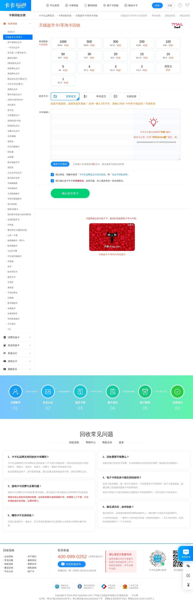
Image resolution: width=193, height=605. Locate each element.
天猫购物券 (12, 183)
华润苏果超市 (13, 319)
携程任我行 (12, 58)
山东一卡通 (12, 235)
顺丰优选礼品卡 (14, 94)
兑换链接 (125, 96)
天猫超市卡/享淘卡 (13, 37)
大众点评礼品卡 (14, 173)
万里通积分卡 (13, 115)
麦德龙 (10, 287)
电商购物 (17, 23)
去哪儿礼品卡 (13, 131)
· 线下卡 (30, 571)
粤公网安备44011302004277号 (88, 598)
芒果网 (10, 298)
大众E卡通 (12, 251)
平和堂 (10, 225)
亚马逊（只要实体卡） (17, 53)
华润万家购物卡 (14, 199)
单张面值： (44, 43)
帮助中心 (91, 442)
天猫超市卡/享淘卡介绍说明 (133, 15)
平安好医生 (12, 292)
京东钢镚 (11, 136)
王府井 (10, 282)
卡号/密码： (44, 112)
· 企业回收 (8, 556)
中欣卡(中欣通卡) (15, 84)
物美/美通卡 (12, 209)
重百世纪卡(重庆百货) (17, 230)
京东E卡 (11, 32)
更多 (121, 442)
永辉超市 (11, 308)
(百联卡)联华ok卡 (15, 100)
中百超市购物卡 (14, 256)
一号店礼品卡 (13, 47)
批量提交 (64, 96)
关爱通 (10, 261)
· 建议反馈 (8, 567)
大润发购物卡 (13, 193)
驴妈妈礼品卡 (13, 126)
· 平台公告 (8, 571)
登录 (157, 5)
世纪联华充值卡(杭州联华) (19, 214)
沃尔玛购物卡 (13, 146)
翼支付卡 (11, 277)
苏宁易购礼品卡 (14, 42)
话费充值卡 (17, 337)
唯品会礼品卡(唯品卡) (17, 79)
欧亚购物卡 (12, 246)
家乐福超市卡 (13, 162)
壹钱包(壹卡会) (14, 120)
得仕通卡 (11, 105)
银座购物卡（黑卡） (16, 240)
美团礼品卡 (12, 89)
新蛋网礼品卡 (13, 68)
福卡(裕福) (12, 204)
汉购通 (10, 157)
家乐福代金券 (13, 178)
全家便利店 (12, 313)
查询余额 (156, 15)
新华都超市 (12, 303)
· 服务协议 (31, 560)
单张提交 (94, 96)
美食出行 (17, 353)
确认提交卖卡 (70, 193)
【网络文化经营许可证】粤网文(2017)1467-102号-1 (129, 598)
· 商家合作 (31, 564)
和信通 (10, 152)
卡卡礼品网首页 (46, 15)
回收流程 (74, 442)
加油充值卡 (17, 345)
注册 (170, 5)
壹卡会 (10, 110)
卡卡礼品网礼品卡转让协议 (92, 174)
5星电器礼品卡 (14, 63)
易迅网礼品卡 (13, 73)
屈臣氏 (10, 167)
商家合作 (107, 442)
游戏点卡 (17, 361)
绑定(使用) (185, 15)
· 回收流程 (8, 564)
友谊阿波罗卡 (13, 219)
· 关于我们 (31, 556)
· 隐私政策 (31, 567)
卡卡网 (135, 595)
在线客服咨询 (71, 564)
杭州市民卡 (12, 272)
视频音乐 (17, 369)
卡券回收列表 (64, 15)
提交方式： (44, 96)
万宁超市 (11, 324)
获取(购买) (170, 15)
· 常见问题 (8, 560)
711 (9, 329)
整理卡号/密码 (60, 164)
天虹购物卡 (12, 188)
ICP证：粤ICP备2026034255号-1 (55, 598)
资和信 (10, 141)
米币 (9, 266)
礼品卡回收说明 (119, 174)
